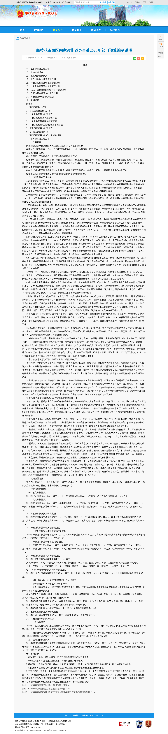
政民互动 (96, 29)
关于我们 (68, 715)
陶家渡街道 (25, 38)
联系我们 (76, 715)
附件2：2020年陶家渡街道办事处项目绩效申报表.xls (46, 689)
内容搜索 (111, 2)
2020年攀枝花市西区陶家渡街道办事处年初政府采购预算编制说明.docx (62, 692)
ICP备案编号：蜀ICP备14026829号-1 (29, 730)
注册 (151, 2)
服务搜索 (103, 2)
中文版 (130, 2)
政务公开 (58, 29)
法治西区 (115, 29)
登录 (145, 2)
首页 (22, 29)
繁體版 (137, 2)
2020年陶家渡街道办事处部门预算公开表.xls (50, 685)
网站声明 (85, 715)
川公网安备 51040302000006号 (55, 730)
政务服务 (77, 29)
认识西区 (39, 29)
